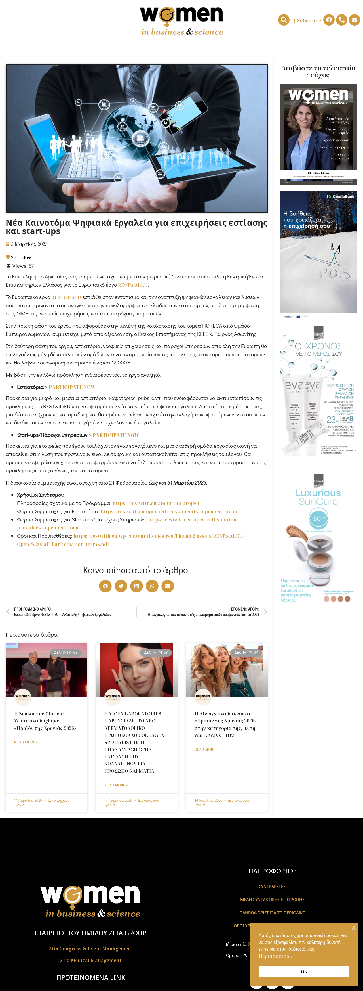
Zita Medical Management (90, 960)
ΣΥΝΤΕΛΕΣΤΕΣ (272, 886)
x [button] (354, 927)
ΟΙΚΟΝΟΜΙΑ (231, 49)
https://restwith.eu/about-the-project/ (157, 503)
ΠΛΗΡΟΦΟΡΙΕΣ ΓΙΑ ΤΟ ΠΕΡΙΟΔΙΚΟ (272, 912)
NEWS (194, 49)
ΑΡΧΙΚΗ (33, 49)
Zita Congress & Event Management (91, 949)
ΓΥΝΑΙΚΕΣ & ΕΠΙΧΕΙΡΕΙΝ (81, 49)
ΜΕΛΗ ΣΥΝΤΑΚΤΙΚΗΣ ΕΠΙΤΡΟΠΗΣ (272, 899)
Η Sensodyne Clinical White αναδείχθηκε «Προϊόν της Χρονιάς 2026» (45, 721)
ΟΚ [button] (304, 972)
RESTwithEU (133, 285)
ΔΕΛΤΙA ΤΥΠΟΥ (320, 49)
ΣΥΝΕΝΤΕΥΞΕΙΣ (276, 49)
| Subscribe (307, 20)
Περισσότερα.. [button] (275, 956)
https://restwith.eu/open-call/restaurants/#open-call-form (169, 511)
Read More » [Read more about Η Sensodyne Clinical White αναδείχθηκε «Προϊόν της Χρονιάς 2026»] (26, 742)
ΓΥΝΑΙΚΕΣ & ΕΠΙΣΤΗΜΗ (146, 49)
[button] (284, 20)
